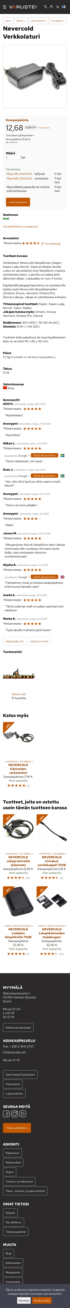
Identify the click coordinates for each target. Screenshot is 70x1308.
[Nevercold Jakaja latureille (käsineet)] (18, 848)
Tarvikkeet (57, 20)
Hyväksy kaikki (42, 1300)
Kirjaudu (10, 1212)
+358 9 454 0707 (22, 1046)
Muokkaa (24, 1300)
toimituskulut (44, 128)
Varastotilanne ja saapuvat (20, 226)
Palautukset (12, 1153)
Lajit (8, 20)
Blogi (8, 1253)
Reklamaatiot (13, 1162)
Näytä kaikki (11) (15, 641)
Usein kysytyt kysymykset (20, 1074)
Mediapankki (13, 1272)
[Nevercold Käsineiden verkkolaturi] (18, 756)
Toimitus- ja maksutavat (19, 1181)
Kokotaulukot (13, 1263)
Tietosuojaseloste (16, 1231)
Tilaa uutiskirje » (17, 1128)
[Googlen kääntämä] (15, 455)
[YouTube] (22, 1114)
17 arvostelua (50, 244)
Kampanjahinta (17, 120)
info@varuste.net (14, 1052)
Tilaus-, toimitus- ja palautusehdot (25, 1191)
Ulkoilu (20, 20)
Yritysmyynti (13, 1084)
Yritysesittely (13, 1282)
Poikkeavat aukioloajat (18, 1027)
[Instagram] (14, 1114)
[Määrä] (13, 157)
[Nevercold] (19, 682)
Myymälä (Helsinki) (19, 174)
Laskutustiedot (14, 1093)
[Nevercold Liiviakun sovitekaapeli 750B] (52, 848)
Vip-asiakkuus (13, 1222)
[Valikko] (4, 7)
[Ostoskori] (57, 7)
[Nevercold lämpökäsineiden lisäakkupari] (52, 922)
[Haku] (45, 7)
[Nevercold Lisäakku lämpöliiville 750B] (18, 922)
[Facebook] (6, 1114)
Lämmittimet (38, 20)
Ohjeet (10, 1172)
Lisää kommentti (39, 641)
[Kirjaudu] (51, 7)
